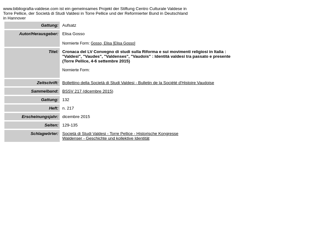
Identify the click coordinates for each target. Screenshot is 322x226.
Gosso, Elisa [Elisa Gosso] (113, 43)
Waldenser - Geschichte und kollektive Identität (105, 138)
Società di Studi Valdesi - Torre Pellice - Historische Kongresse (120, 133)
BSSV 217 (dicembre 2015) (87, 91)
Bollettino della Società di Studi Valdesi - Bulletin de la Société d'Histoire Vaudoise (138, 82)
